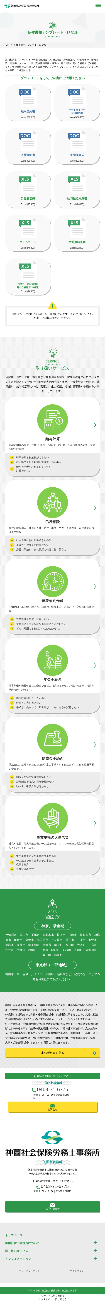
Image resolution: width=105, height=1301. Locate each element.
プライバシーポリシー (30, 1271)
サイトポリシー (78, 1271)
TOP (6, 44)
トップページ (13, 1235)
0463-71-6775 (52, 1089)
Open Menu (98, 5)
